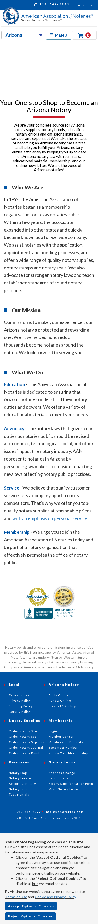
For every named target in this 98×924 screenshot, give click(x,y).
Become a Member (63, 747)
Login (53, 731)
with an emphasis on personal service (49, 518)
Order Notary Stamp (25, 731)
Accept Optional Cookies (31, 906)
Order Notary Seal (23, 736)
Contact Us (85, 5)
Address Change (62, 773)
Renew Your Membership (68, 753)
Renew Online (60, 700)
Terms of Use (16, 897)
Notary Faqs (18, 773)
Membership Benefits (66, 742)
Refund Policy (20, 711)
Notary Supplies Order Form (71, 783)
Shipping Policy (21, 706)
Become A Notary (22, 783)
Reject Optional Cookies (30, 916)
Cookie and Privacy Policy (55, 897)
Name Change (60, 778)
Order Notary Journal (26, 747)
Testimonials (19, 794)
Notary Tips (18, 789)
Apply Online (59, 695)
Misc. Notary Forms (64, 789)
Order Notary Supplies (27, 742)
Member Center (61, 736)
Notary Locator (20, 778)
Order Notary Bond (24, 753)
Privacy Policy (20, 700)
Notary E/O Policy (62, 706)
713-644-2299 (52, 5)
